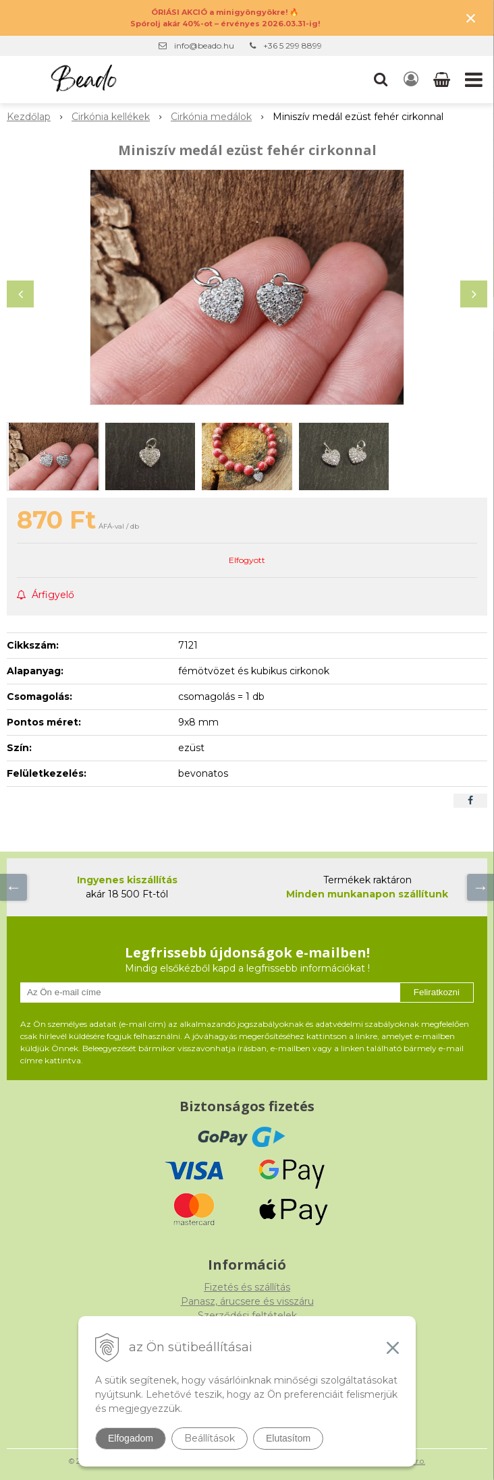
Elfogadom (130, 1438)
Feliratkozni (437, 992)
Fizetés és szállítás (247, 1287)
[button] (380, 79)
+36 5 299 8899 (292, 45)
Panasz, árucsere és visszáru (247, 1301)
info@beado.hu (204, 45)
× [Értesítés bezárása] (471, 18)
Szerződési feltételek (247, 1315)
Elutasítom (288, 1438)
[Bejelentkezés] (411, 79)
